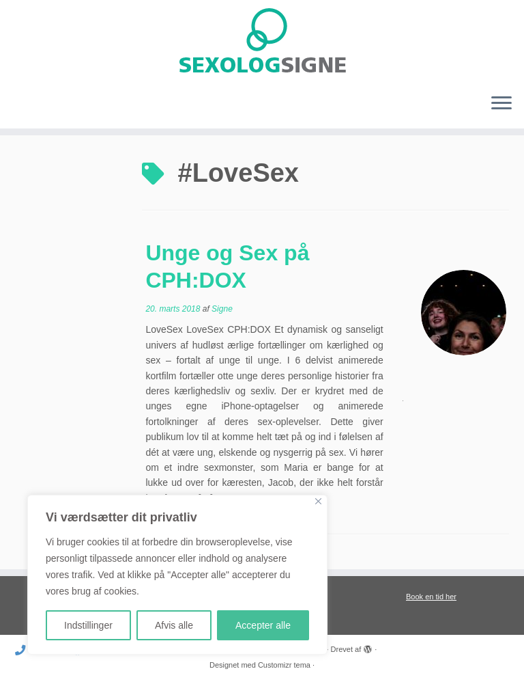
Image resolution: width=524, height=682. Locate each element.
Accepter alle (263, 625)
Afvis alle (174, 625)
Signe (222, 309)
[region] (177, 575)
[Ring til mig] (24, 650)
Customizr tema (284, 665)
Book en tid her (431, 596)
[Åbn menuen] (501, 104)
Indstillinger (88, 625)
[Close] (318, 501)
